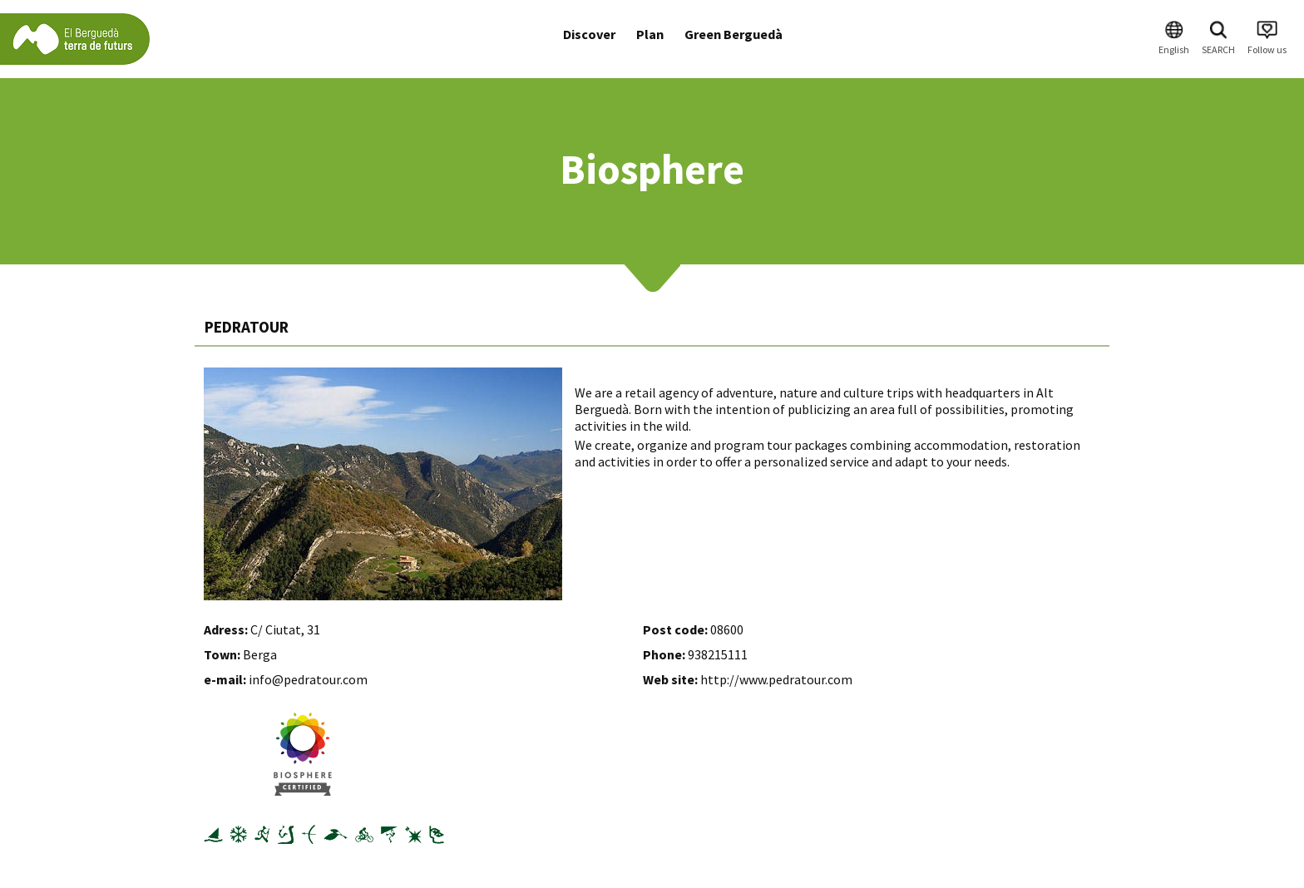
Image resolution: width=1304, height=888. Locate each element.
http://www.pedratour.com (776, 679)
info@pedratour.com (308, 679)
